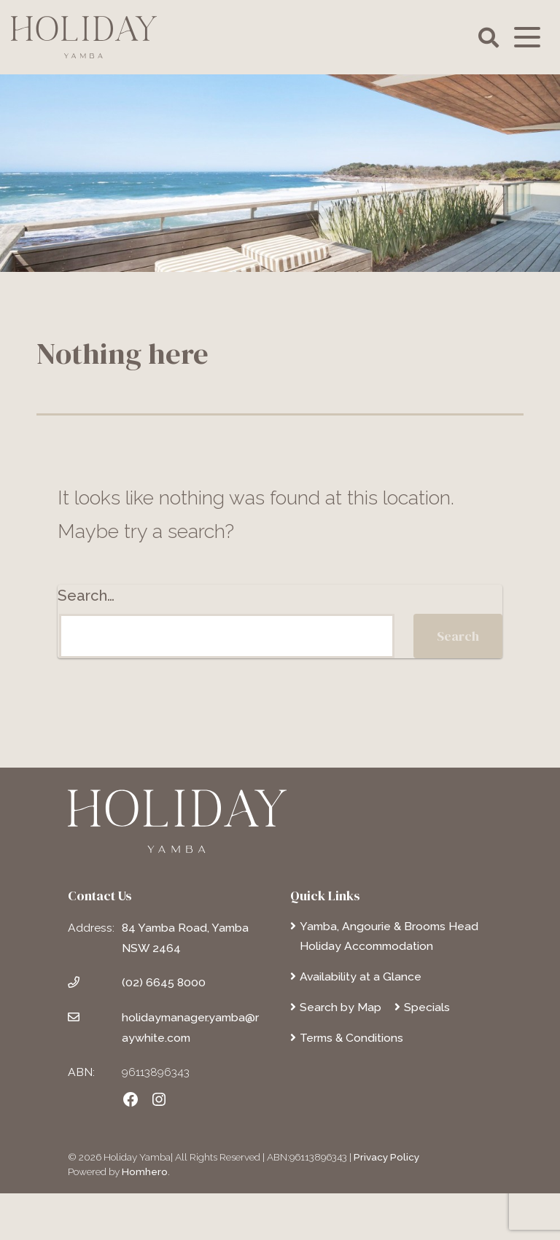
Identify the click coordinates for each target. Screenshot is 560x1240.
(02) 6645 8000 (164, 982)
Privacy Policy (386, 1157)
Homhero (145, 1171)
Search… (86, 595)
